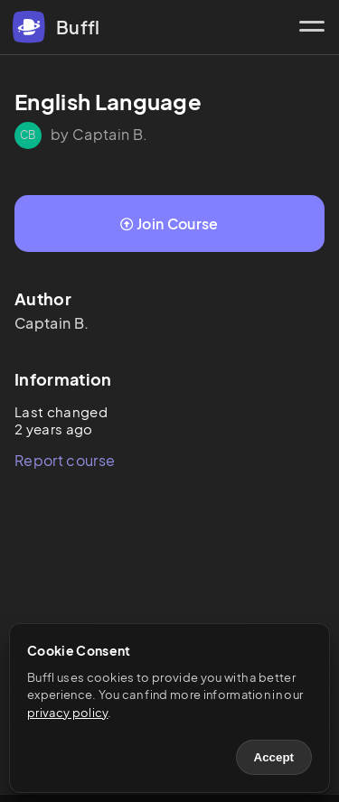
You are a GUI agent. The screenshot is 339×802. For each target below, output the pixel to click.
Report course (64, 460)
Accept (274, 757)
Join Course (169, 223)
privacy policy (67, 712)
